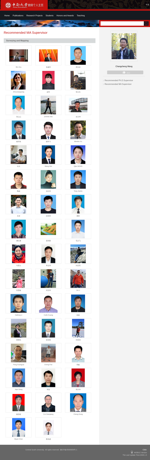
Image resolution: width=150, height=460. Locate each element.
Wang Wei (48, 166)
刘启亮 (78, 265)
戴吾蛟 (18, 414)
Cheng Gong (78, 414)
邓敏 (78, 365)
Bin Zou (18, 67)
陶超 (18, 191)
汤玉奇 (48, 191)
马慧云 (18, 265)
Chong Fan (48, 365)
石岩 (18, 216)
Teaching (81, 16)
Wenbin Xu (78, 141)
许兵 (18, 166)
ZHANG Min (48, 117)
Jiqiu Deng (18, 389)
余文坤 (78, 117)
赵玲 (48, 92)
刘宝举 (48, 290)
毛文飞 (78, 241)
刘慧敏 (18, 290)
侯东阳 (48, 340)
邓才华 (78, 389)
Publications (18, 16)
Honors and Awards (65, 16)
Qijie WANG (78, 166)
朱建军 (48, 67)
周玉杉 (78, 67)
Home (7, 16)
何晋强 (78, 340)
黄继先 (18, 340)
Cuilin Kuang (48, 315)
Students (49, 16)
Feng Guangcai (18, 365)
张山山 (18, 117)
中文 (147, 5)
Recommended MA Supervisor (118, 84)
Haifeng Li (18, 315)
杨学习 (48, 141)
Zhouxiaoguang (18, 92)
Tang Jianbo (78, 191)
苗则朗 (48, 241)
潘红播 (18, 241)
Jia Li (78, 290)
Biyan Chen (18, 439)
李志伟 (48, 265)
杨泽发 (18, 141)
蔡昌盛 (48, 439)
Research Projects (34, 16)
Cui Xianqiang (48, 414)
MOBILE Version (140, 453)
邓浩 (48, 389)
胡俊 (78, 315)
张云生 (78, 92)
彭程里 (48, 216)
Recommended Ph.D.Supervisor (119, 80)
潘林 (78, 216)
